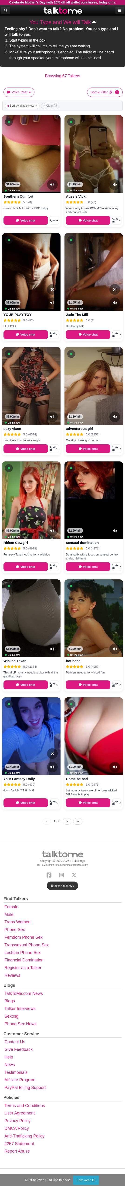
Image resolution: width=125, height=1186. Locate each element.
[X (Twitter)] (74, 874)
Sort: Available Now (22, 105)
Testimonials (15, 1072)
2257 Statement (19, 1143)
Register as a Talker (22, 967)
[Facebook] (50, 874)
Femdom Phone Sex (23, 937)
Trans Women (17, 922)
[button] (9, 122)
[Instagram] (62, 874)
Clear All (50, 105)
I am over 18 (86, 1180)
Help (8, 1057)
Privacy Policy (17, 1120)
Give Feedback (18, 1049)
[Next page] (67, 821)
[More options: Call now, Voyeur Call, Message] (117, 220)
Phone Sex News (20, 1024)
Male (9, 914)
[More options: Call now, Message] (54, 220)
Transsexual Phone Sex (26, 945)
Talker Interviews (20, 1008)
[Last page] (77, 821)
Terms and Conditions (24, 1105)
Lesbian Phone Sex (22, 952)
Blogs (9, 1001)
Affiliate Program (19, 1080)
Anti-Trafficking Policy (24, 1136)
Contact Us (14, 1041)
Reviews (12, 975)
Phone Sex (14, 929)
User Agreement (19, 1113)
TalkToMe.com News (23, 993)
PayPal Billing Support (25, 1087)
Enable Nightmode (62, 885)
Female (11, 907)
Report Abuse (17, 1151)
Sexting (11, 1016)
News (9, 1064)
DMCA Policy (16, 1128)
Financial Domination (24, 960)
